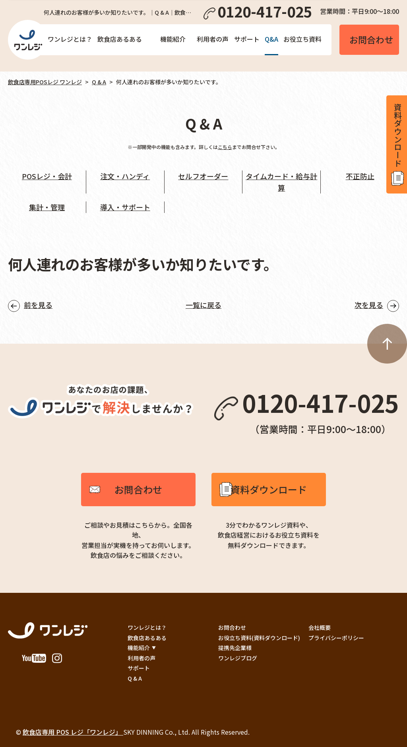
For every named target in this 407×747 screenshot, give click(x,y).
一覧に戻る (203, 305)
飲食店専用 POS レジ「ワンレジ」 (73, 732)
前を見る (38, 305)
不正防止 (360, 176)
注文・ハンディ (125, 176)
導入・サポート (125, 207)
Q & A (99, 82)
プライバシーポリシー (336, 638)
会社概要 (319, 627)
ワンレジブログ (237, 658)
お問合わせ (138, 489)
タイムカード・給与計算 (281, 182)
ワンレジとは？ (70, 39)
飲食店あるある (119, 39)
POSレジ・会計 (47, 176)
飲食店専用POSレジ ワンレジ (45, 82)
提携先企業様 (235, 648)
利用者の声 (213, 39)
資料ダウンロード (269, 489)
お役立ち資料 (302, 39)
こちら (225, 146)
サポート (247, 39)
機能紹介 (173, 39)
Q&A (271, 39)
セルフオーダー (203, 176)
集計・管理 (47, 207)
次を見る (369, 305)
